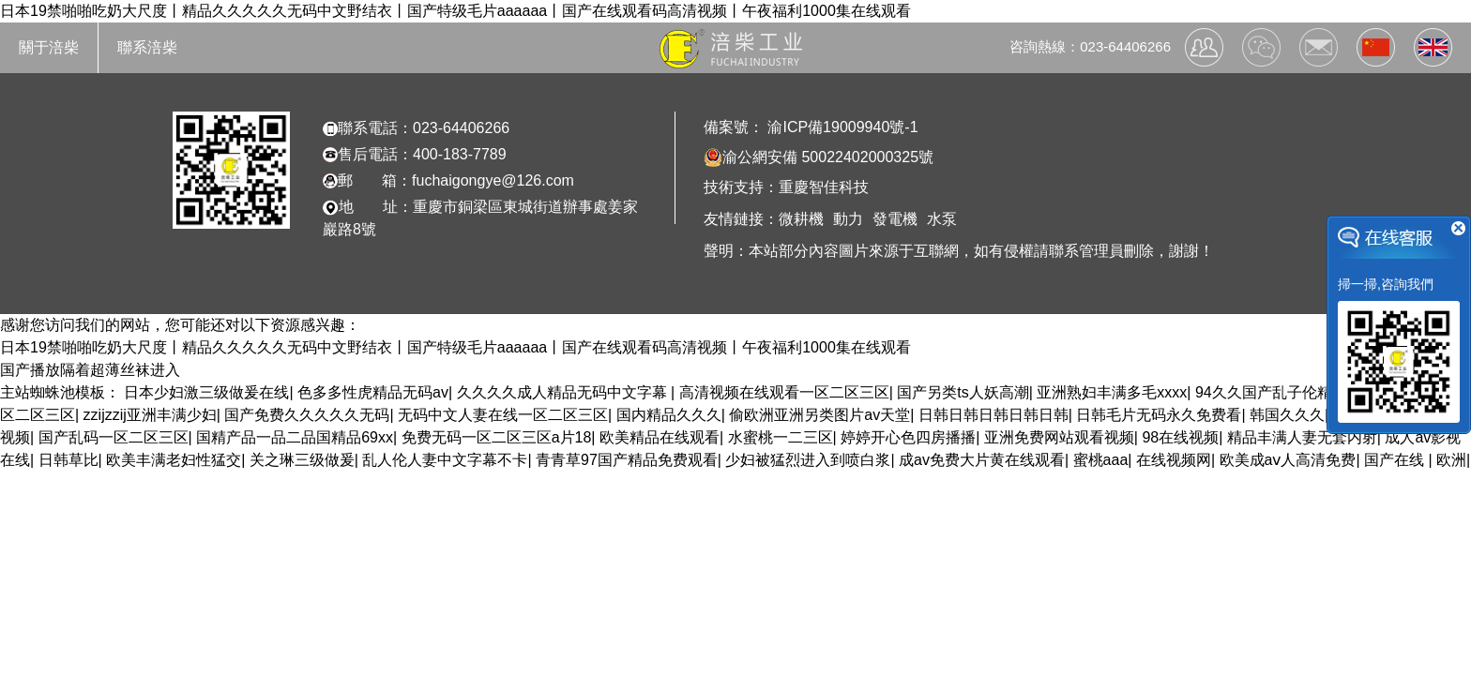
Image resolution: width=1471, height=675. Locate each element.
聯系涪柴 (147, 47)
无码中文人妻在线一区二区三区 (503, 415)
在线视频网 (1173, 460)
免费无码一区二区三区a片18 (497, 437)
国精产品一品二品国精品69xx (294, 437)
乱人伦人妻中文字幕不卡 (444, 460)
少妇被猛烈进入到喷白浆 (807, 460)
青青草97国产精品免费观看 (627, 460)
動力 (848, 219)
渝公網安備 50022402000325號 (818, 157)
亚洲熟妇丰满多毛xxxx (1112, 392)
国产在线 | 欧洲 (1415, 460)
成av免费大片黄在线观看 (982, 460)
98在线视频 (1180, 437)
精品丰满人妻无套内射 (1302, 437)
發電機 (894, 219)
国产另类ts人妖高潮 (962, 392)
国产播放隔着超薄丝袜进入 (90, 370)
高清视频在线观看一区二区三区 (784, 392)
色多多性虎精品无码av (372, 392)
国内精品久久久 (668, 415)
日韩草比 (68, 460)
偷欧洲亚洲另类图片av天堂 (819, 415)
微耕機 (801, 219)
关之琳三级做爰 (302, 460)
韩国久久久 (1287, 415)
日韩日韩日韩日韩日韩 (993, 415)
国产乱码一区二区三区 (113, 437)
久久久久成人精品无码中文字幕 (564, 392)
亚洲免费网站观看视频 (1059, 437)
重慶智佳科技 (824, 187)
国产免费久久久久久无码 (306, 415)
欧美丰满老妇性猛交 (173, 460)
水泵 (942, 219)
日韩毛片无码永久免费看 (1158, 415)
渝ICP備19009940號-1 (841, 127)
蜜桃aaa (1101, 460)
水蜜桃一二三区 (780, 437)
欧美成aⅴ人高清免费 (1288, 460)
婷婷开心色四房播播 (908, 437)
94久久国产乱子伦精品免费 (1286, 392)
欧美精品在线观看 (659, 437)
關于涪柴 (49, 47)
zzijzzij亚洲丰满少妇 (150, 415)
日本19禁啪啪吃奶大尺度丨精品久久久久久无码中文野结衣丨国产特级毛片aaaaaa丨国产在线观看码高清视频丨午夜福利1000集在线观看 (455, 11)
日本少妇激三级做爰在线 (206, 392)
